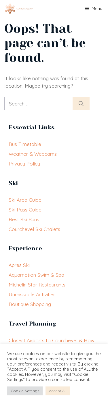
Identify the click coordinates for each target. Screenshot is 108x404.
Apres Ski (19, 265)
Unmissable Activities (32, 294)
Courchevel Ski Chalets (34, 229)
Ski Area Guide (25, 200)
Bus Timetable (25, 144)
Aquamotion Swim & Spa (36, 275)
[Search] (81, 104)
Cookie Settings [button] (25, 390)
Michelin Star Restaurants (37, 285)
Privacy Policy (24, 164)
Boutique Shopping (30, 304)
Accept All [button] (57, 390)
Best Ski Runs (24, 219)
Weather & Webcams (33, 154)
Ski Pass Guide (25, 210)
